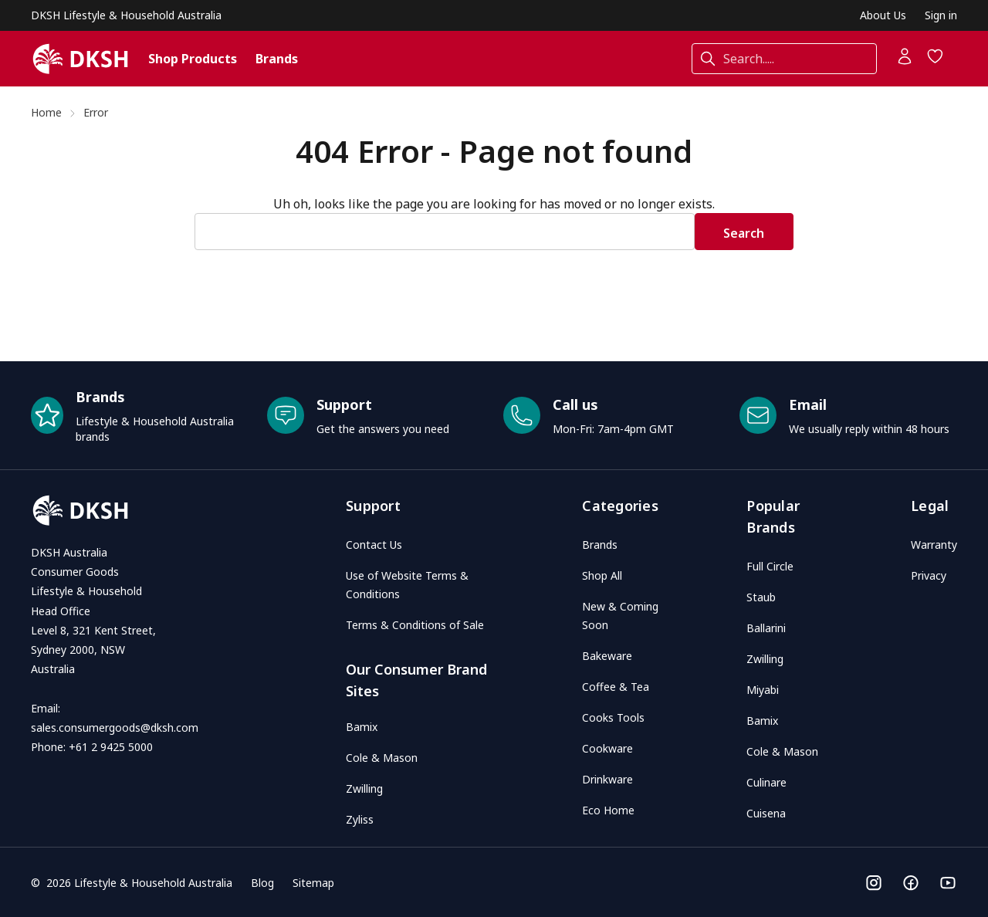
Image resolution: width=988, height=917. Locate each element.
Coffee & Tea (615, 686)
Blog (262, 882)
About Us (883, 15)
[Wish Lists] (935, 60)
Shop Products (192, 58)
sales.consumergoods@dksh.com (114, 727)
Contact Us (374, 544)
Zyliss (360, 819)
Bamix (361, 726)
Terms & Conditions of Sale (415, 625)
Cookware (607, 748)
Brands (276, 58)
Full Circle (769, 566)
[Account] (904, 60)
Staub (761, 597)
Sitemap (313, 882)
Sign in (941, 15)
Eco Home (608, 810)
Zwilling (364, 788)
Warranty (934, 544)
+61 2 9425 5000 (111, 746)
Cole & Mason (382, 757)
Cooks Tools (613, 717)
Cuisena (766, 813)
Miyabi (762, 689)
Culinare (766, 782)
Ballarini (766, 628)
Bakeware (607, 655)
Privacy (928, 575)
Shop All (602, 575)
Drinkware (607, 779)
